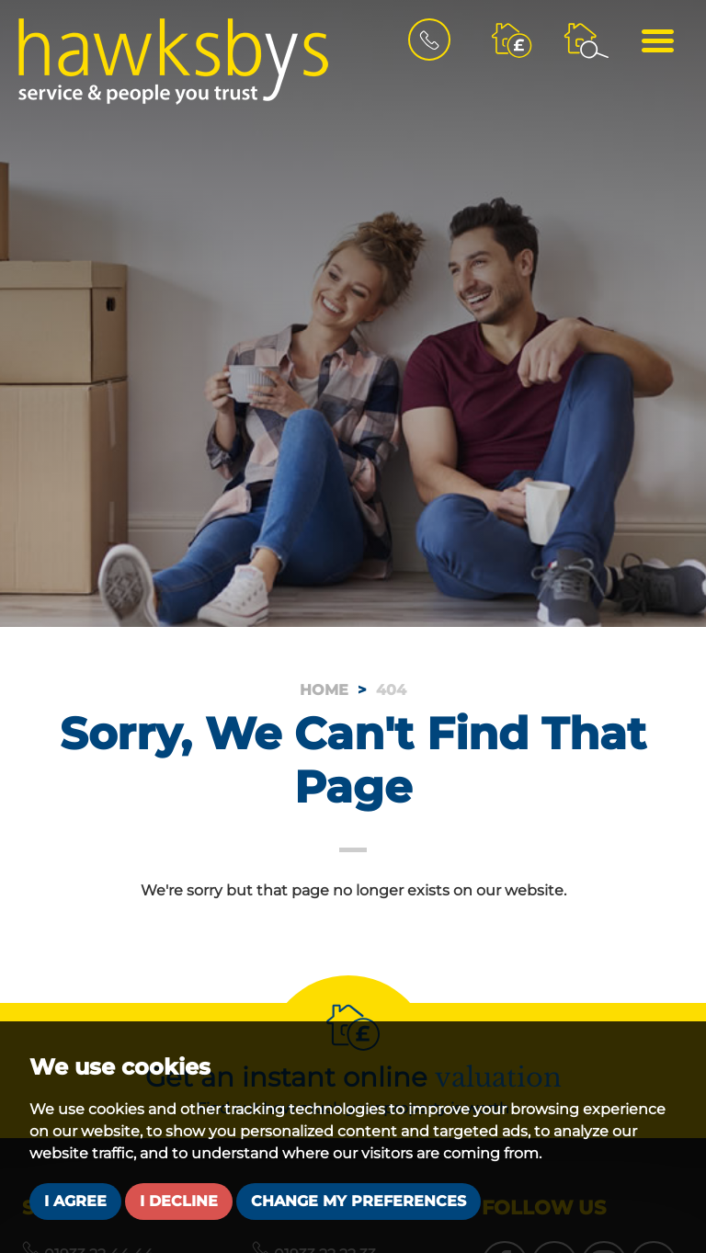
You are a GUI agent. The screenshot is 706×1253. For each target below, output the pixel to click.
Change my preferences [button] (358, 1201)
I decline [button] (179, 1201)
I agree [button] (75, 1201)
